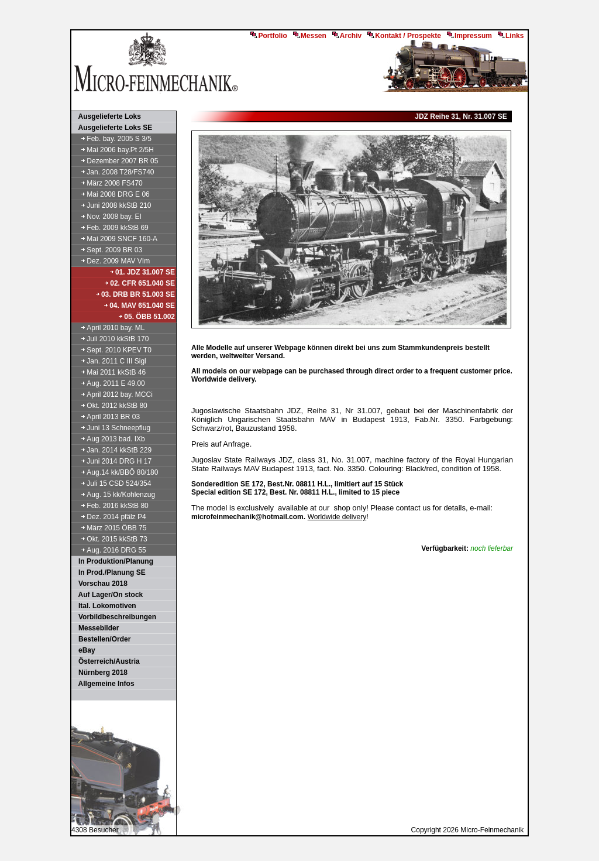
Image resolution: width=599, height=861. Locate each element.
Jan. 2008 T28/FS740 (113, 172)
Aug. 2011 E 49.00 (109, 383)
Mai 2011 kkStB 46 (109, 372)
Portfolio (268, 36)
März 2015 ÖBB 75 (109, 528)
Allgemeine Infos (104, 684)
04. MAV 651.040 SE (139, 305)
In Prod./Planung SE (109, 572)
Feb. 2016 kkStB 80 (111, 506)
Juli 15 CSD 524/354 (112, 483)
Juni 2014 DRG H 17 (112, 461)
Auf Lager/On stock (108, 595)
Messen (309, 36)
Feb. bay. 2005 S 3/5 (112, 139)
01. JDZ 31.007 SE (142, 272)
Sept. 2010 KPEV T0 (112, 350)
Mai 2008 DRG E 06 (111, 194)
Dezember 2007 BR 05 (115, 161)
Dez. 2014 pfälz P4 (109, 517)
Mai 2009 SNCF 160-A (115, 239)
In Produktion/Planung (113, 561)
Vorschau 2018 (100, 583)
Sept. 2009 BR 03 (107, 250)
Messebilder (96, 628)
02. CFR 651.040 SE (139, 283)
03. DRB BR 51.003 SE (135, 294)
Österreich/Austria (106, 661)
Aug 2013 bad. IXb (109, 439)
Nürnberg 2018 (100, 672)
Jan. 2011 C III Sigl (109, 361)
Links (511, 36)
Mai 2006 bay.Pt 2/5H (113, 150)
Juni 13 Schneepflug (111, 428)
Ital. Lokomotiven (104, 606)
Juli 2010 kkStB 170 (111, 339)
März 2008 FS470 (108, 183)
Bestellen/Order (101, 639)
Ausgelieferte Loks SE (112, 128)
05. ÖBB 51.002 (146, 317)
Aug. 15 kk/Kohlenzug (114, 494)
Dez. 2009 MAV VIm (111, 261)
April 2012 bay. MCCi (113, 394)
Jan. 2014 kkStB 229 (112, 450)
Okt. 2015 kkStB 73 (110, 539)
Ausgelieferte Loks (107, 116)
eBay (84, 650)
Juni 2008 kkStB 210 (112, 205)
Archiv (347, 36)
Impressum (469, 36)
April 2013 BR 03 (106, 417)
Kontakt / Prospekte (404, 36)
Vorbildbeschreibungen (114, 617)
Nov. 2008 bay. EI (107, 216)
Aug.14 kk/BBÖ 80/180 (115, 472)
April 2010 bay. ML (109, 328)
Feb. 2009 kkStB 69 (111, 228)
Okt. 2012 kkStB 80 (110, 406)
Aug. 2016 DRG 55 (109, 550)
